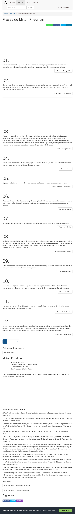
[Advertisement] (25, 41)
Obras (28, 2)
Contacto (36, 2)
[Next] (17, 341)
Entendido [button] (65, 510)
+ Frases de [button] (63, 71)
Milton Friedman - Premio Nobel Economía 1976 (18, 490)
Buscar (30, 7)
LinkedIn (69, 25)
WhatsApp (49, 25)
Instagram (20, 500)
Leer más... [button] (52, 510)
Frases (12, 2)
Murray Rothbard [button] (9, 352)
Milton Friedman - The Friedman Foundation (17, 485)
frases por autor (9, 13)
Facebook (56, 25)
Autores (20, 2)
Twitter (63, 25)
